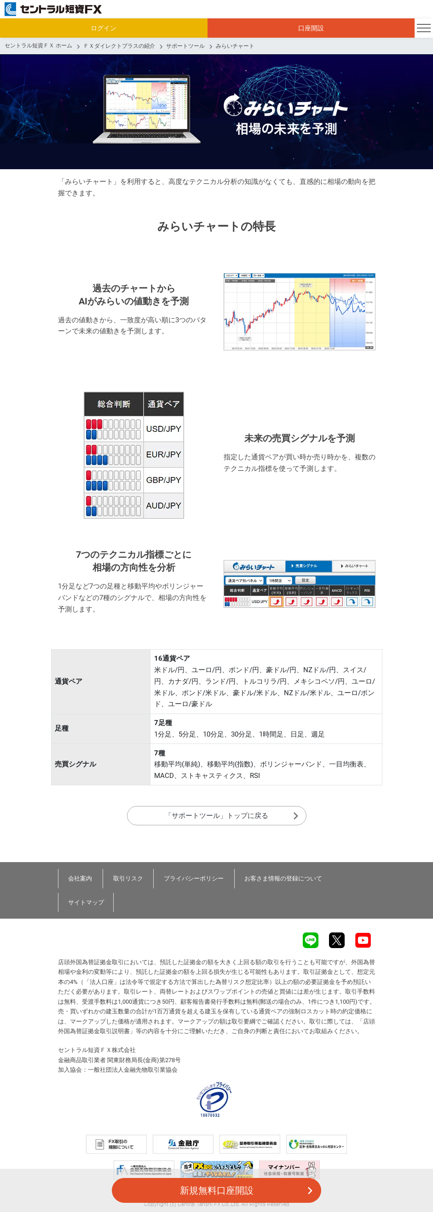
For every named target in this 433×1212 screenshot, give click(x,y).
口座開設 (311, 28)
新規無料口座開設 (217, 1190)
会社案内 (80, 878)
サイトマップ (86, 902)
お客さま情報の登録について (284, 878)
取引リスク (129, 878)
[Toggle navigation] (424, 28)
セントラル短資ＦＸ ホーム (38, 45)
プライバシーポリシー (195, 878)
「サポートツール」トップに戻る (216, 816)
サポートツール (185, 46)
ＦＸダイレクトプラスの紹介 (119, 46)
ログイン (103, 28)
